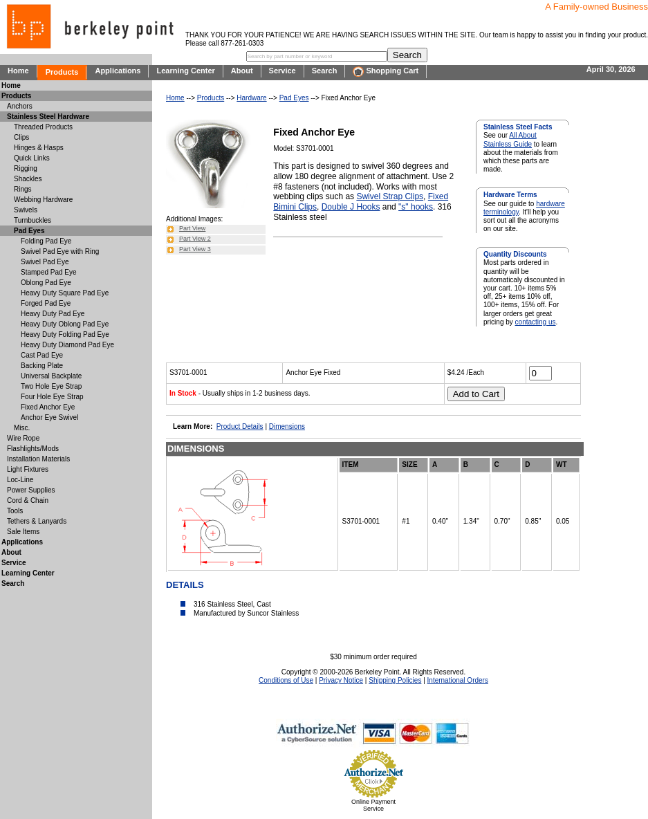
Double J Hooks (351, 207)
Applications (117, 70)
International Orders (457, 680)
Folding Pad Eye (46, 241)
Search (324, 70)
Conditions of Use (286, 680)
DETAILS (185, 585)
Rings (23, 189)
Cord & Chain (27, 500)
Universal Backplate (51, 376)
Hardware (251, 98)
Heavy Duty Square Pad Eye (65, 293)
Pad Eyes (294, 98)
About (242, 70)
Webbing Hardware (43, 199)
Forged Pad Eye (46, 303)
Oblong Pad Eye (46, 282)
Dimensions (287, 426)
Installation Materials (38, 459)
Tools (15, 511)
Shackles (28, 179)
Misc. (22, 428)
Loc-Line (20, 480)
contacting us (535, 322)
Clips (21, 137)
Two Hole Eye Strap (51, 386)
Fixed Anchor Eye (48, 407)
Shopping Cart (385, 71)
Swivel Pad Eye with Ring (60, 251)
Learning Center (185, 70)
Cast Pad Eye (42, 355)
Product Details (239, 426)
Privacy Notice (341, 680)
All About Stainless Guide (510, 139)
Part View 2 (195, 238)
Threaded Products (43, 127)
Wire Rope (23, 438)
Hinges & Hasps (39, 147)
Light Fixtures (27, 469)
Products (62, 72)
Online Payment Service (373, 805)
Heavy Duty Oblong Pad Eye (65, 324)
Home (18, 70)
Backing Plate (42, 365)
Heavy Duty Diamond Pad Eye (67, 345)
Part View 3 (195, 249)
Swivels (25, 210)
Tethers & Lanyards (36, 521)
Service (282, 70)
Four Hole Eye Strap (52, 397)
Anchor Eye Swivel (49, 417)
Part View (192, 228)
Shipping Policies (395, 680)
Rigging (25, 168)
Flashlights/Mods (33, 448)
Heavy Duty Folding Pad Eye (65, 334)
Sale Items (23, 531)
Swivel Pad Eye (44, 262)
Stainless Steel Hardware (48, 116)
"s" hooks (415, 207)
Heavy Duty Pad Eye (52, 314)
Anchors (20, 106)
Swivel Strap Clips (389, 196)
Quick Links (32, 158)
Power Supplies (31, 490)
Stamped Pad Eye (49, 272)
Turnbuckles (32, 220)
